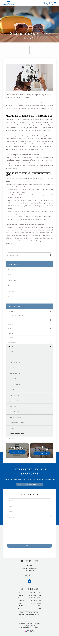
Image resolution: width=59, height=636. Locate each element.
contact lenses (12, 342)
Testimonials (11, 286)
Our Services (11, 275)
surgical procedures (13, 329)
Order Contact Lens (13, 297)
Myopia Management (15, 373)
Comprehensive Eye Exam (17, 433)
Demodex (12, 390)
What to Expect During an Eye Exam (19, 411)
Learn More (17, 452)
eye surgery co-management (16, 320)
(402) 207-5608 (29, 576)
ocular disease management (15, 315)
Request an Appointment (29, 484)
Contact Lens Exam (15, 368)
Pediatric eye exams (15, 406)
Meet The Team (12, 280)
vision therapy (12, 438)
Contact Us (11, 291)
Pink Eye (12, 428)
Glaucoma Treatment (15, 362)
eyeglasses (11, 337)
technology (11, 311)
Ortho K (12, 351)
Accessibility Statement (26, 627)
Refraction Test (14, 379)
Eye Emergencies (14, 401)
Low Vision (12, 357)
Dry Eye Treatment (15, 384)
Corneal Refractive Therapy (17, 422)
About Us (10, 269)
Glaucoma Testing (14, 395)
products (10, 324)
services (10, 346)
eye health (11, 333)
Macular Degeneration (15, 417)
